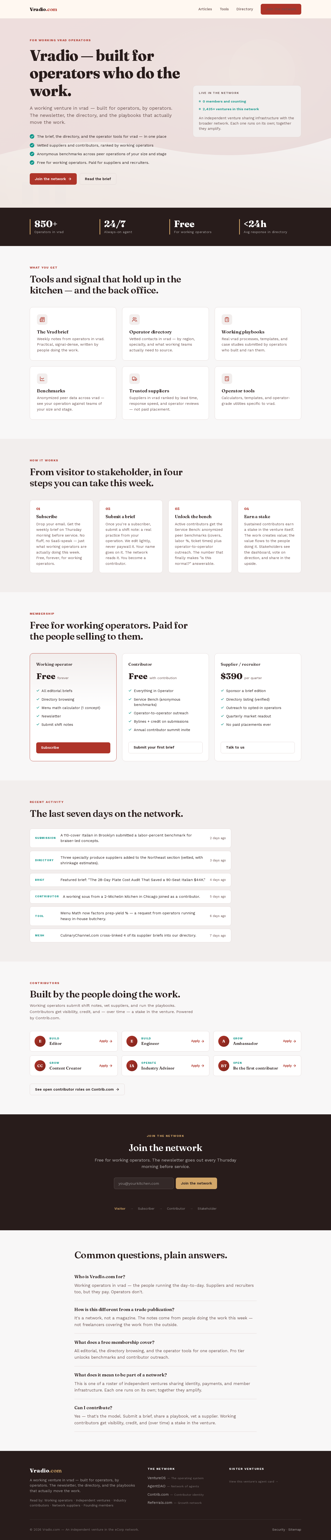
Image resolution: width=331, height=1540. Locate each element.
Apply (106, 1041)
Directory (244, 9)
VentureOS (176, 1478)
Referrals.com (175, 1502)
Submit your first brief (154, 747)
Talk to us (235, 747)
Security (278, 1529)
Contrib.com (176, 1494)
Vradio (43, 9)
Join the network (281, 9)
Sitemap (294, 1529)
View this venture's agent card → (253, 1481)
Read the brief (98, 179)
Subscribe (50, 747)
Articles (205, 9)
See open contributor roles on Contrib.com (77, 1089)
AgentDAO (173, 1486)
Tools (224, 9)
